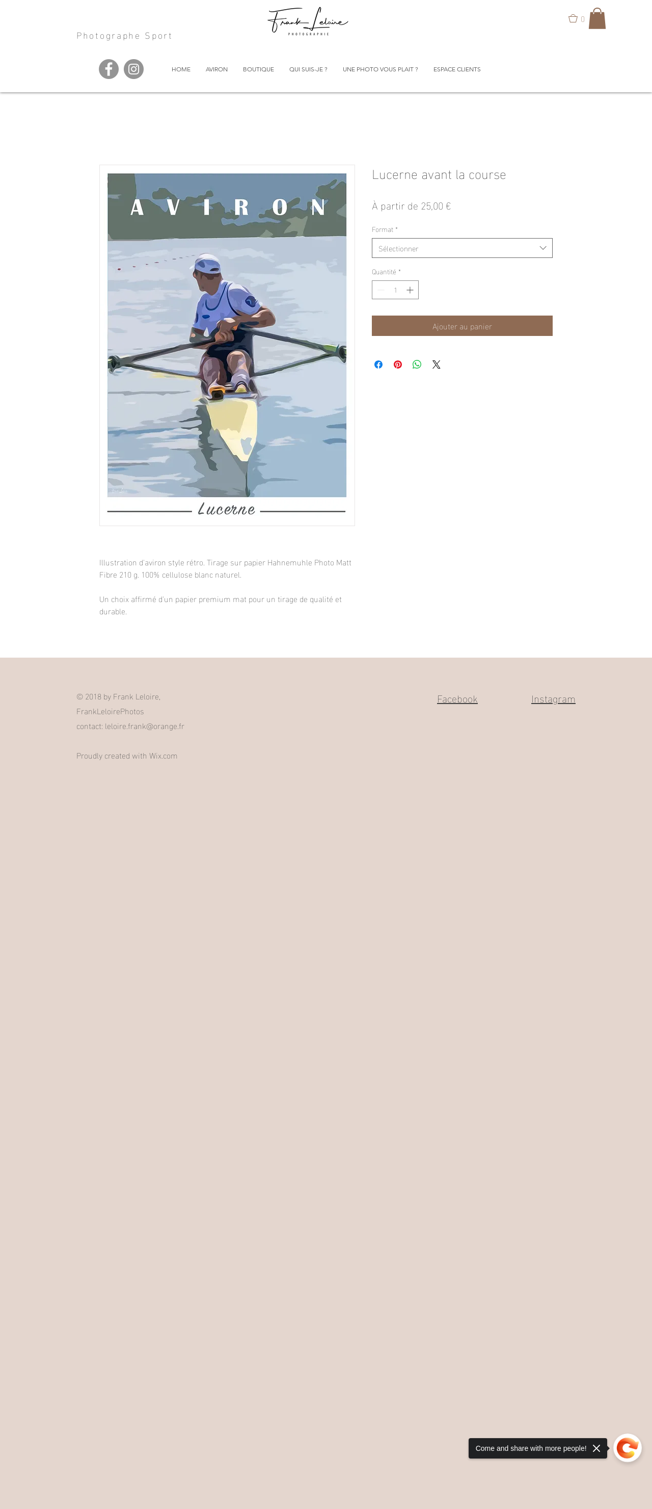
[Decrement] (379, 290)
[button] (581, 18)
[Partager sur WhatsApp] (417, 364)
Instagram (553, 697)
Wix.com (163, 754)
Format (385, 229)
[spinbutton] (395, 290)
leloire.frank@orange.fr (144, 725)
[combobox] (462, 248)
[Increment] (410, 290)
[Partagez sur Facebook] (378, 364)
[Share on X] (436, 364)
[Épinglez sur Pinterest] (398, 364)
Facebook (457, 697)
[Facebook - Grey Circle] (109, 69)
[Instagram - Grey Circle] (134, 69)
